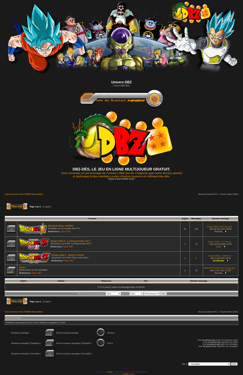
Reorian (218, 231)
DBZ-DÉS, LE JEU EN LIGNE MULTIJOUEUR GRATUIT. (121, 169)
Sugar (218, 246)
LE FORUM (26, 194)
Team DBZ (65, 231)
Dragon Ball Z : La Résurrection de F (70, 241)
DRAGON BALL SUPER (60, 226)
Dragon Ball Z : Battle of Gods (67, 255)
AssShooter (218, 260)
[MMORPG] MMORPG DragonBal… (220, 268)
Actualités (38, 194)
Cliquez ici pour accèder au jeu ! (121, 179)
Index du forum (11, 194)
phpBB (109, 372)
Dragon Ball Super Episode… (220, 226)
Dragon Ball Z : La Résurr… (221, 242)
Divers (22, 267)
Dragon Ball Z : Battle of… (220, 256)
